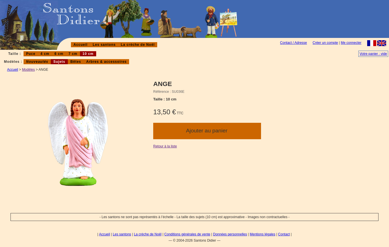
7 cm (72, 54)
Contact (284, 234)
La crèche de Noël (138, 45)
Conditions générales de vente (187, 234)
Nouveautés (37, 62)
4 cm (45, 54)
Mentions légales (262, 234)
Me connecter (351, 43)
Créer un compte (325, 43)
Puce (30, 54)
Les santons (104, 45)
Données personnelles (230, 234)
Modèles (28, 70)
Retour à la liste (165, 146)
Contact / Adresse (293, 43)
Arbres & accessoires (106, 62)
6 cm (58, 54)
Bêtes (75, 62)
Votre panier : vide (373, 54)
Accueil (80, 45)
